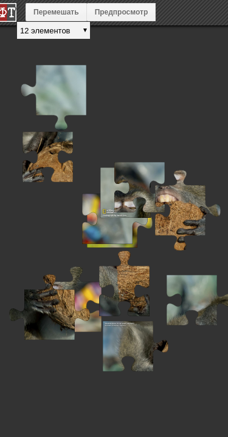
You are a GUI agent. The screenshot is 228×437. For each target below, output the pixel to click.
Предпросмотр (121, 12)
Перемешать (56, 12)
